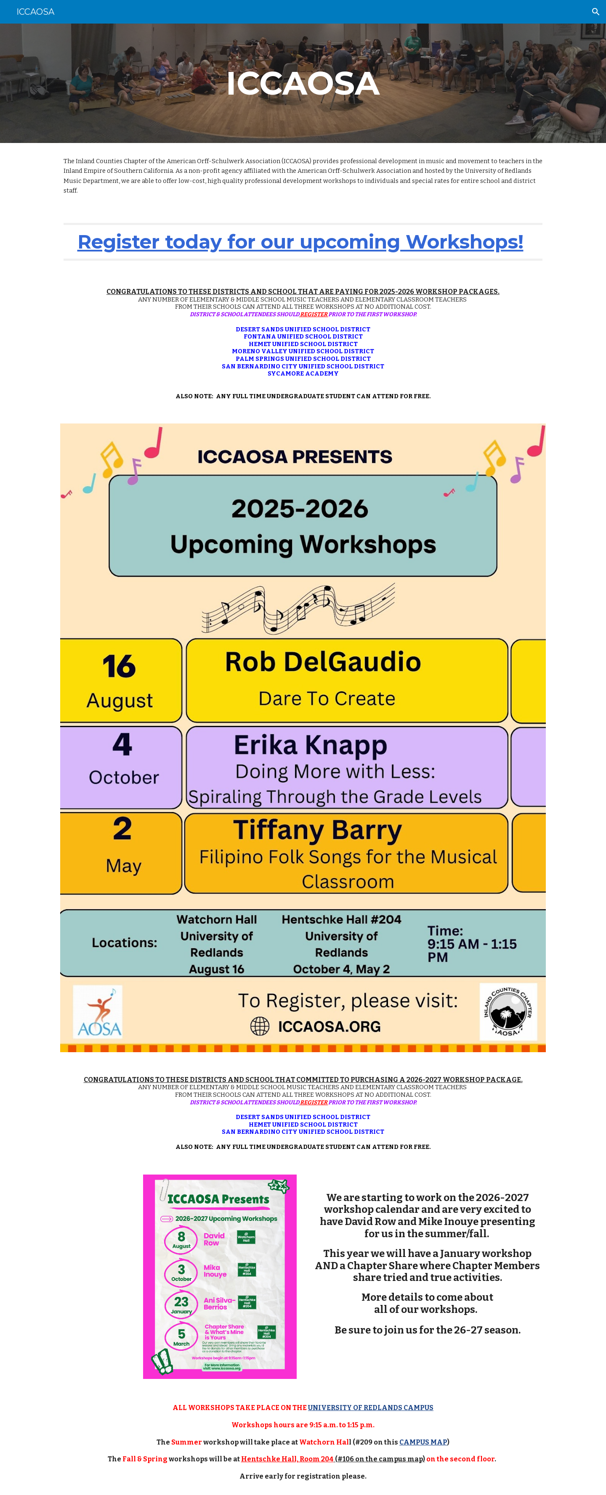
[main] (303, 83)
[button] (596, 12)
